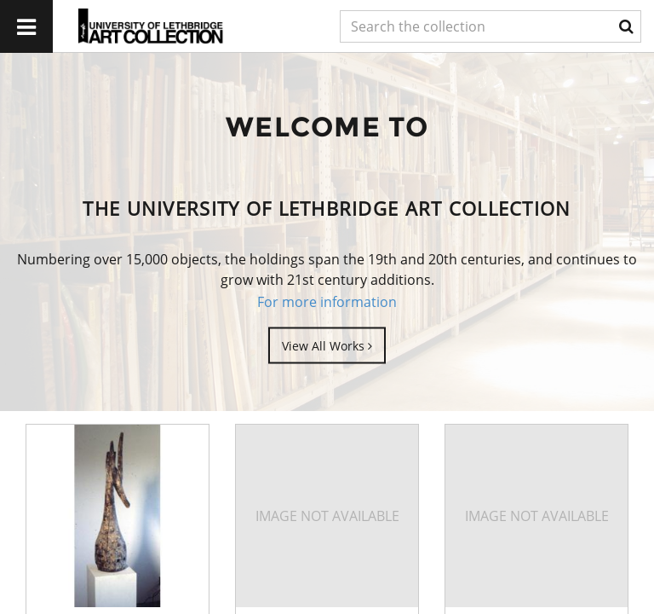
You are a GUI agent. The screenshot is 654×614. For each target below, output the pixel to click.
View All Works (327, 345)
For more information (327, 302)
